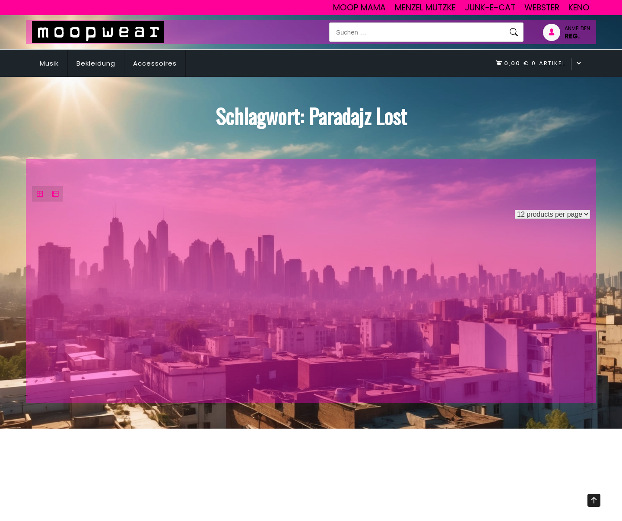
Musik (49, 63)
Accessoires (155, 63)
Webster (541, 7)
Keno (579, 7)
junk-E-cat (490, 7)
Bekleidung (95, 63)
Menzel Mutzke (425, 7)
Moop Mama (359, 7)
